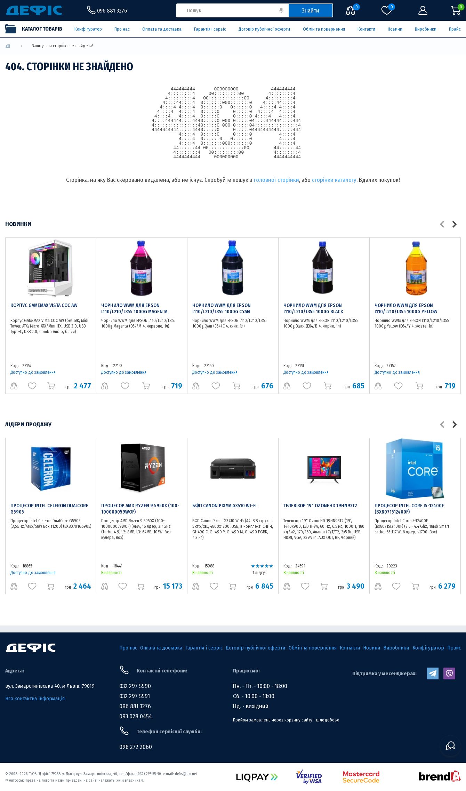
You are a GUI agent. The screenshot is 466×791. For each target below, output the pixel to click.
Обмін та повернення (324, 29)
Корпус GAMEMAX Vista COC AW (44, 305)
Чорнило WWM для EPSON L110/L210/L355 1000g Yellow (406, 308)
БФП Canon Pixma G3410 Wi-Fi (224, 506)
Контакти (366, 29)
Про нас (122, 29)
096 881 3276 (135, 706)
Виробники (425, 29)
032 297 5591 (134, 696)
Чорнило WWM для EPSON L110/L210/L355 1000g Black (313, 308)
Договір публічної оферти (264, 29)
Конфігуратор (88, 29)
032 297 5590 (135, 686)
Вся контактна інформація (35, 698)
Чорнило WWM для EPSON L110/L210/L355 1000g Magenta (134, 308)
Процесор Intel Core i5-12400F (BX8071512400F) (409, 509)
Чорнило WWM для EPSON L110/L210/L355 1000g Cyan (221, 308)
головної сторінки (276, 180)
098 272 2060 (135, 747)
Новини (395, 29)
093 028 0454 (135, 716)
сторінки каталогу (334, 180)
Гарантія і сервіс (210, 29)
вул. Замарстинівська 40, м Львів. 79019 (50, 686)
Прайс (455, 29)
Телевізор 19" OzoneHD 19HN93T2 (320, 506)
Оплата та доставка (162, 29)
